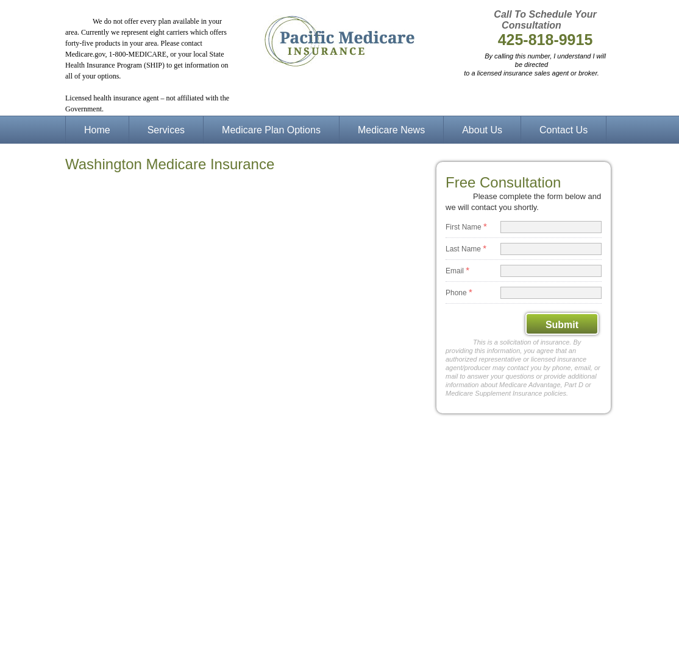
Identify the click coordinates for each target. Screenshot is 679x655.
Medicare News (391, 130)
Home (97, 130)
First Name (466, 226)
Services (166, 130)
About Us (482, 130)
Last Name (466, 248)
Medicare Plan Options (271, 130)
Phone (459, 292)
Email (457, 270)
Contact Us (563, 130)
